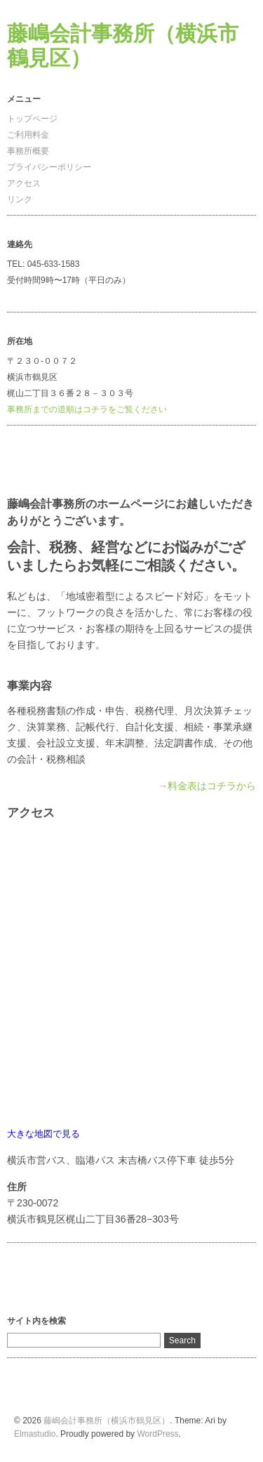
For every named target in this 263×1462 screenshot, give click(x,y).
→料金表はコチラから (207, 785)
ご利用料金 (28, 135)
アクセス (24, 183)
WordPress (157, 1434)
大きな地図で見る (43, 1133)
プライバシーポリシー (49, 167)
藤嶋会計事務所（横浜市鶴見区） (106, 1420)
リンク (19, 199)
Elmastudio (34, 1434)
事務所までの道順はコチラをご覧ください (87, 409)
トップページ (32, 119)
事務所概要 (28, 151)
